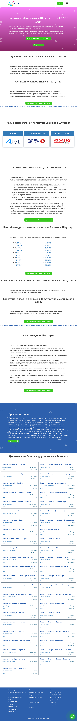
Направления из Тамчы (35, 697)
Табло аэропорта (34, 702)
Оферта (10, 704)
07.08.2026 (19, 247)
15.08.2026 (19, 260)
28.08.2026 (48, 257)
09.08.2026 (19, 250)
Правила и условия (13, 690)
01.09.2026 (48, 264)
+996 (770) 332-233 (55, 695)
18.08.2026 (19, 265)
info (54, 705)
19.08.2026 (48, 242)
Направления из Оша (35, 695)
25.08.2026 (48, 252)
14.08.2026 (19, 259)
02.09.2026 (48, 265)
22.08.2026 (48, 247)
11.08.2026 (19, 254)
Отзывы (31, 707)
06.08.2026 (19, 245)
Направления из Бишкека (36, 692)
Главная (31, 690)
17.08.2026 (19, 264)
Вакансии (11, 711)
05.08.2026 (19, 244)
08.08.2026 (19, 249)
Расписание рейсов (34, 705)
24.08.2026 (48, 250)
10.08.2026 (19, 252)
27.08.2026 (47, 255)
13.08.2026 (19, 257)
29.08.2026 (48, 259)
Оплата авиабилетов (14, 695)
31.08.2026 (48, 262)
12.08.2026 (19, 255)
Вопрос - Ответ (12, 706)
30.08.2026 (48, 260)
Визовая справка (13, 701)
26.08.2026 (48, 254)
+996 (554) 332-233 (55, 692)
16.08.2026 (19, 262)
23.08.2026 (48, 249)
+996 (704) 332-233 (55, 697)
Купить (60, 3)
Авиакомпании (33, 700)
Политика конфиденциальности (17, 692)
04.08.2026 (19, 242)
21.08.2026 (48, 245)
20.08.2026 (48, 244)
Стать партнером (13, 709)
